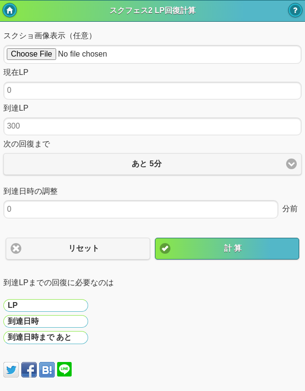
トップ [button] (9, 10)
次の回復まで (26, 144)
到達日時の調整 (30, 191)
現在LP (16, 72)
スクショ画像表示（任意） (49, 35)
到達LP (16, 108)
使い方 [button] (295, 10)
